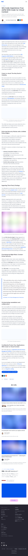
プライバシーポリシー (9, 548)
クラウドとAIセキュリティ (5, 509)
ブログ (3, 6)
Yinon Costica (7, 432)
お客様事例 (17, 509)
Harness (21, 171)
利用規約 (16, 548)
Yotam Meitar (6, 459)
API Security (4, 45)
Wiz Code (2, 511)
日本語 (3, 542)
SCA (24, 43)
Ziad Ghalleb (22, 405)
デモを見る (14, 500)
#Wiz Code (11, 379)
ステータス (3, 548)
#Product (6, 379)
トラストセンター (4, 534)
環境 (2, 517)
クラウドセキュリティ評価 (19, 519)
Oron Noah (8, 20)
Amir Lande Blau (10, 405)
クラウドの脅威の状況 (18, 517)
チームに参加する (4, 527)
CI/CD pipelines (10, 98)
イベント (2, 531)
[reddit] (22, 20)
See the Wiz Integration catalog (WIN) (10, 371)
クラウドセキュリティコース (19, 511)
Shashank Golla (13, 20)
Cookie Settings (14, 550)
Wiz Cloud (3, 512)
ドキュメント (3, 519)
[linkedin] (20, 20)
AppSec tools (14, 190)
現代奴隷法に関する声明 (22, 548)
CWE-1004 (8, 242)
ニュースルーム (3, 529)
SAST (7, 59)
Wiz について (3, 526)
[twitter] (18, 20)
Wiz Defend (3, 514)
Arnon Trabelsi (16, 405)
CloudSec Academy (18, 514)
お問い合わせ (3, 532)
